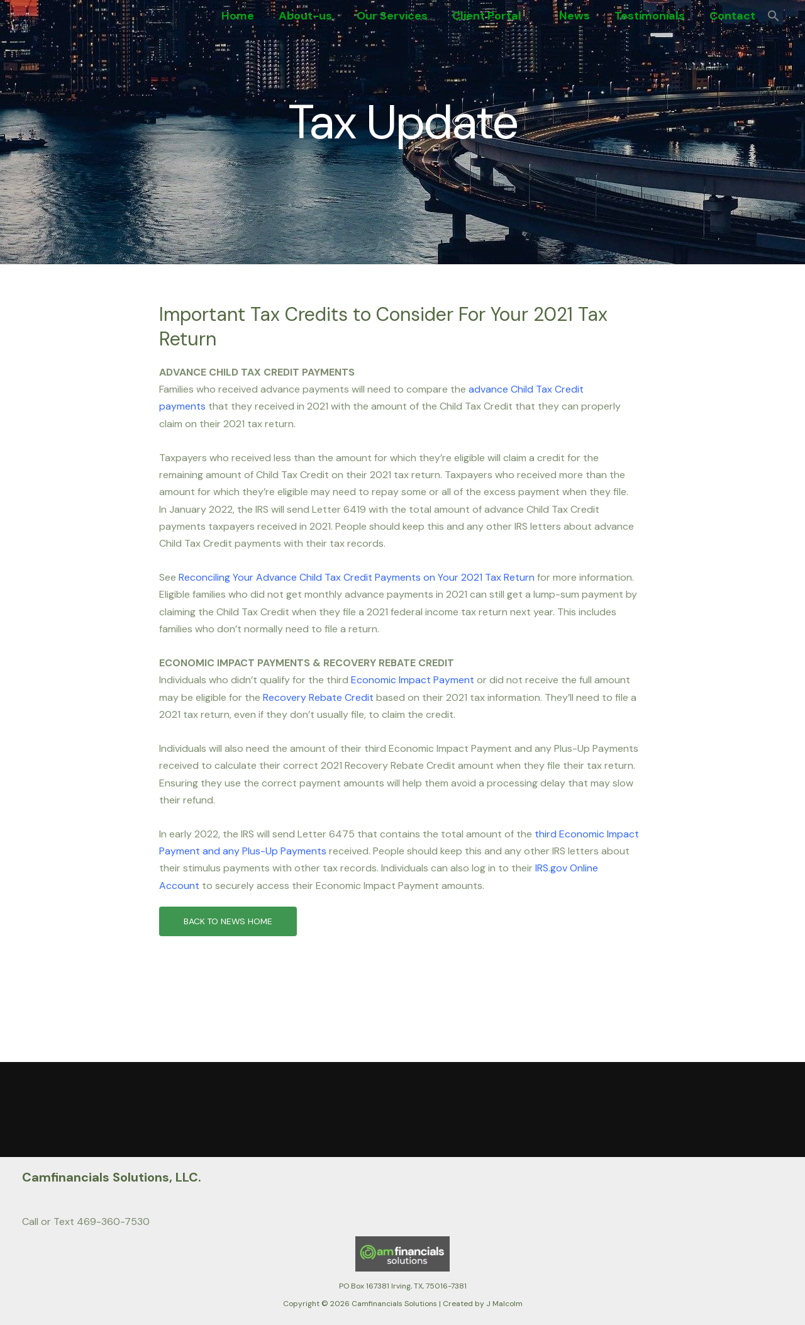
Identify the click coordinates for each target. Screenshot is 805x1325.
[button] (534, 16)
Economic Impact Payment (412, 679)
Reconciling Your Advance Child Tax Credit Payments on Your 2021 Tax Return (357, 577)
